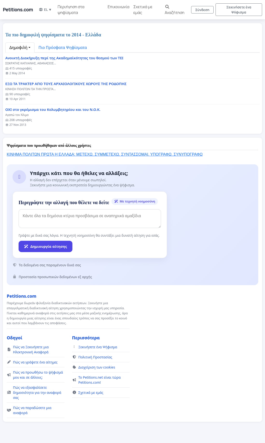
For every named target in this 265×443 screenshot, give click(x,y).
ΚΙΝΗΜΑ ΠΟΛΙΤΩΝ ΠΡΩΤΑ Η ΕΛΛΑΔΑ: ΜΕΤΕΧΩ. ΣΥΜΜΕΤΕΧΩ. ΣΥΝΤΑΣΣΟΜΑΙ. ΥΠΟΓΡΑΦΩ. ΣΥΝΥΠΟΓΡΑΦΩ (104, 154)
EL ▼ (45, 9)
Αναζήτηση (175, 10)
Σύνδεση (202, 9)
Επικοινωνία (118, 6)
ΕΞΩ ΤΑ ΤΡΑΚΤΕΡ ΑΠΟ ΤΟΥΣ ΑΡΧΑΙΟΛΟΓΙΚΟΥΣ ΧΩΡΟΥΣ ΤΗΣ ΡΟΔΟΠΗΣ (65, 83)
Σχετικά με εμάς (142, 9)
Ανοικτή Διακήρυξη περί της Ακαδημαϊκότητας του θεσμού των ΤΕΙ (64, 58)
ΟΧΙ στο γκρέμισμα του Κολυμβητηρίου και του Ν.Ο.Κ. (52, 109)
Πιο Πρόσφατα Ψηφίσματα (63, 47)
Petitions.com (18, 10)
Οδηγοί (14, 338)
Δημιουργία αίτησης (45, 246)
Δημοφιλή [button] (18, 47)
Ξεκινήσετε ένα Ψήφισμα (238, 9)
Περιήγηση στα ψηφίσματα (71, 9)
